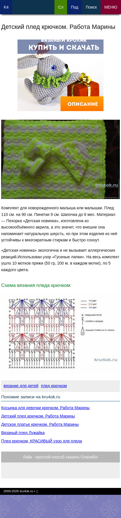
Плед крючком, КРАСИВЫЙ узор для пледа (41, 441)
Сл (60, 7)
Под (74, 7)
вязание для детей (20, 385)
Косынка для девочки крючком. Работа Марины (45, 407)
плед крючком (54, 385)
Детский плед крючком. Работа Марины (38, 416)
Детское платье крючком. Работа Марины (40, 424)
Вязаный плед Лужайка (22, 432)
